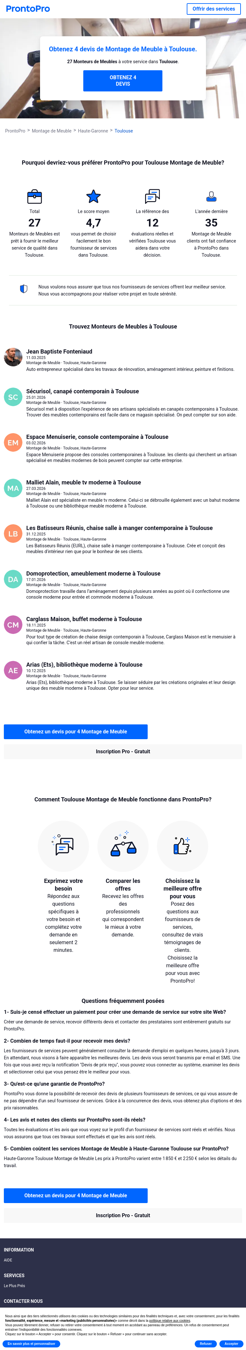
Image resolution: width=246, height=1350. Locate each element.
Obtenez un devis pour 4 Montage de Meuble (75, 732)
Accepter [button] (231, 1344)
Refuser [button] (206, 1344)
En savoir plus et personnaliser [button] (31, 1344)
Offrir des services (214, 9)
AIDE (8, 1260)
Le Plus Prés (14, 1286)
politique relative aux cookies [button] (169, 1320)
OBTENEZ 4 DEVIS (123, 80)
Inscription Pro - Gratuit (123, 751)
